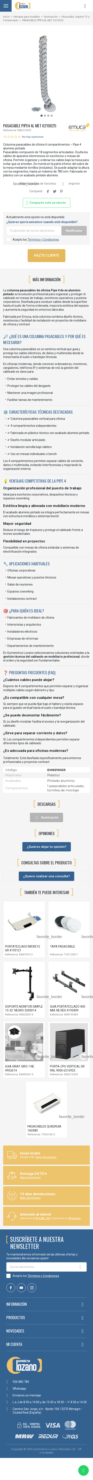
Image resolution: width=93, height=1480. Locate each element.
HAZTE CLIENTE (46, 255)
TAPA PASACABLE (62, 946)
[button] (41, 116)
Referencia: (10, 130)
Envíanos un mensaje (27, 1395)
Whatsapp (74, 1218)
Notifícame (74, 231)
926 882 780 (42, 1218)
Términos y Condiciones (43, 239)
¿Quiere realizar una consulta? (46, 876)
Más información (46, 1157)
